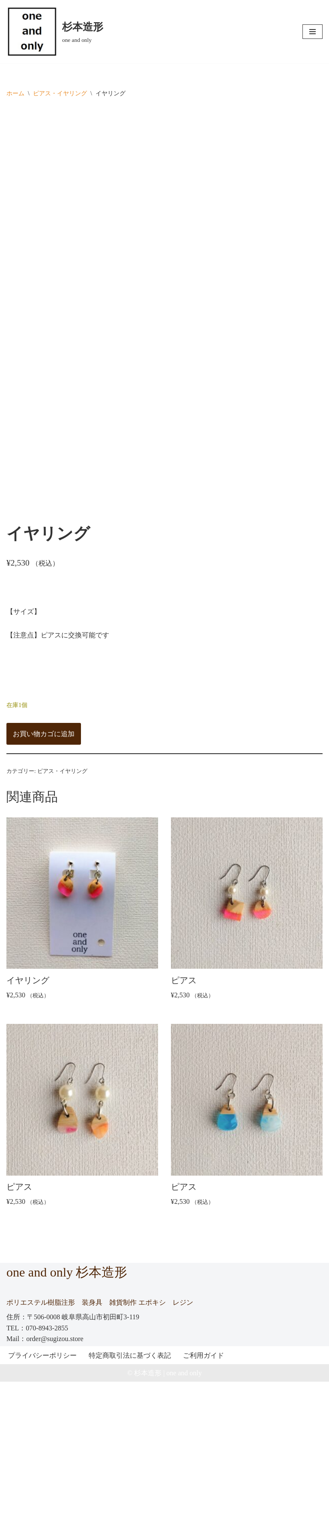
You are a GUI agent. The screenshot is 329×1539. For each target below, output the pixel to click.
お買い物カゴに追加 (44, 888)
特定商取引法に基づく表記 (130, 1512)
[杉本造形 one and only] (54, 31)
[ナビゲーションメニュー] (312, 31)
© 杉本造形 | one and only (164, 1530)
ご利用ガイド (203, 1512)
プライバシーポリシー (42, 1512)
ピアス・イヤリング (60, 93)
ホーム (15, 93)
